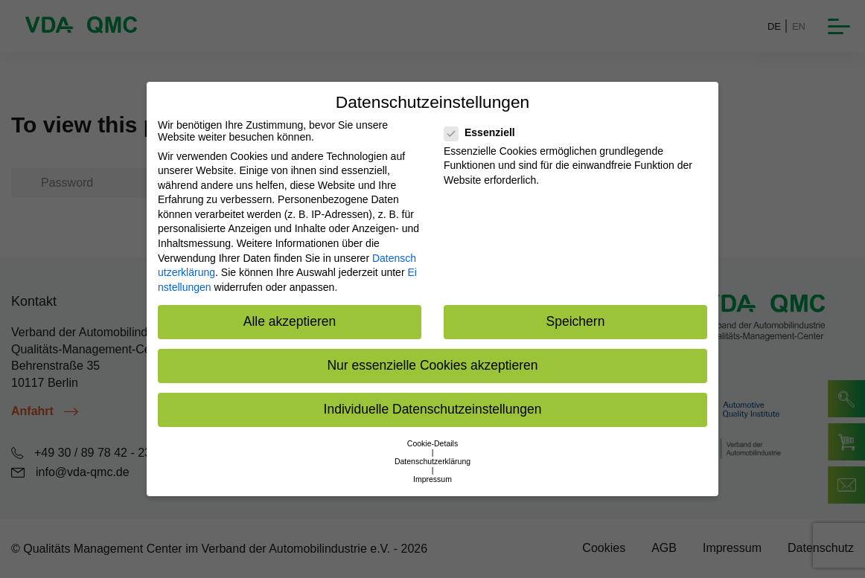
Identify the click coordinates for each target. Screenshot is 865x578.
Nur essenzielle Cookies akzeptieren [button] (432, 365)
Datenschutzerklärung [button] (432, 461)
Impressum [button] (432, 479)
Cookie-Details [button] (432, 443)
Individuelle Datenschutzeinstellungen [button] (433, 409)
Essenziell (484, 132)
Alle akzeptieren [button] (289, 321)
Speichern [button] (575, 321)
